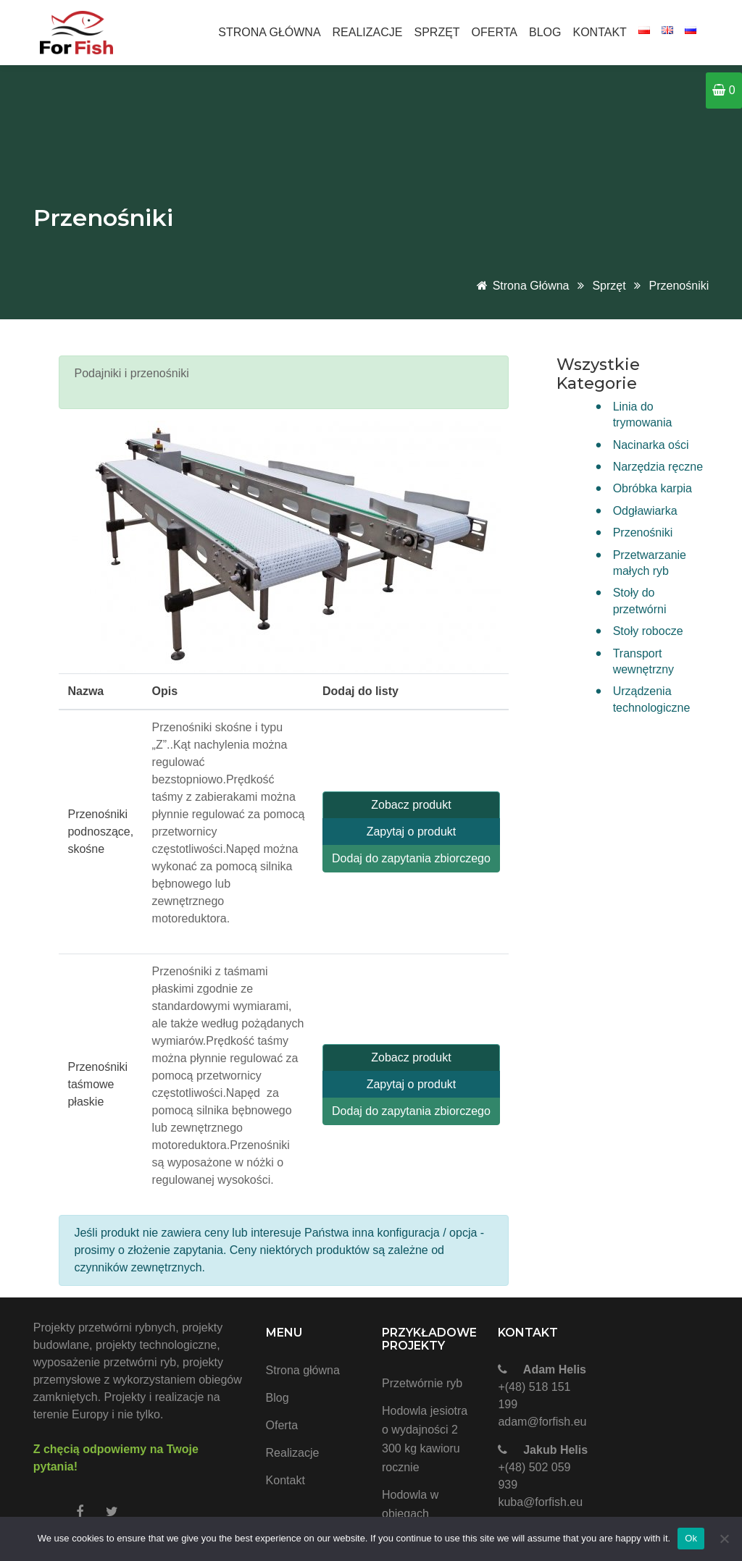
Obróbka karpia (652, 488)
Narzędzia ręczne (658, 466)
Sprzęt (436, 32)
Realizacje (368, 32)
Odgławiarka (645, 511)
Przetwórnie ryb (422, 1383)
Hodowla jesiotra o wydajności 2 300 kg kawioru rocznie (424, 1439)
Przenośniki (679, 285)
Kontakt (600, 32)
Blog (545, 32)
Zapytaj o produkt (412, 831)
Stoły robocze (648, 631)
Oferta (494, 32)
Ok (691, 1538)
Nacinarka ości (651, 445)
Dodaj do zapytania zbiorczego (411, 858)
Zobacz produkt (411, 805)
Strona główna (269, 32)
